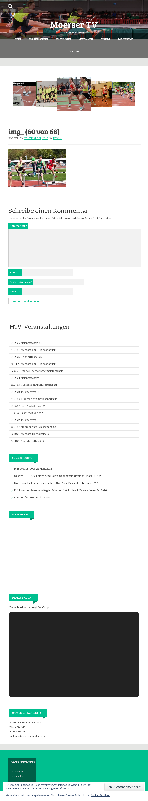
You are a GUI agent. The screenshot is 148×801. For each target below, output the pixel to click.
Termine (105, 39)
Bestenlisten (63, 39)
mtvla (57, 138)
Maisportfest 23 (30, 391)
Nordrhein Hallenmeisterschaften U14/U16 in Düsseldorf (48, 483)
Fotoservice (125, 39)
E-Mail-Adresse (20, 282)
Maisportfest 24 (30, 377)
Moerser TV (74, 24)
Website (14, 291)
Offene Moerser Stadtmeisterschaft (41, 371)
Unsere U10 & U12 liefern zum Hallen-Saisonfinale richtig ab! (50, 475)
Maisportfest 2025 (31, 356)
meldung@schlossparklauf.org (27, 736)
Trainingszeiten (38, 39)
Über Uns (74, 51)
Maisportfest (28, 419)
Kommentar (18, 225)
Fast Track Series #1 (33, 412)
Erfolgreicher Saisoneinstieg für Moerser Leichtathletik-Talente (51, 490)
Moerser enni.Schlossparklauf (38, 350)
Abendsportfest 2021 (33, 441)
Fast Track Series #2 (33, 406)
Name (14, 272)
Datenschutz (17, 776)
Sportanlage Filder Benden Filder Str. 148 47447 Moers (25, 727)
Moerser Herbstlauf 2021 (36, 433)
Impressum (17, 771)
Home (18, 39)
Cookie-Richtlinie (100, 795)
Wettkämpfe (86, 39)
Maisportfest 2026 (31, 342)
